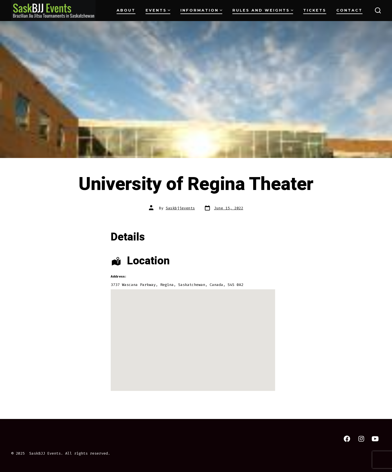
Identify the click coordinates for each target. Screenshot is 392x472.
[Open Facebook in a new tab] (347, 439)
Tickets (314, 10)
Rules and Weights (262, 10)
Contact (349, 10)
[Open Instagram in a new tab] (361, 439)
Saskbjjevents (180, 208)
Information (201, 10)
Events (158, 10)
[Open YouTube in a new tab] (375, 439)
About (126, 10)
